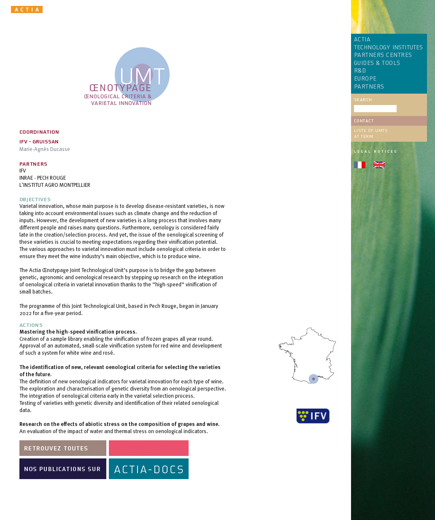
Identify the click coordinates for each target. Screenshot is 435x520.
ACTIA (362, 39)
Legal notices (375, 151)
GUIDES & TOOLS (377, 63)
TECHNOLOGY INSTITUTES (388, 47)
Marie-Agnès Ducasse (44, 149)
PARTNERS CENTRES (383, 55)
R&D (360, 70)
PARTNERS (369, 87)
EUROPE (365, 78)
